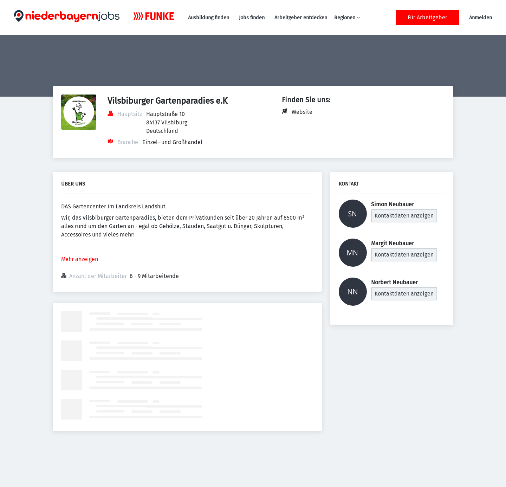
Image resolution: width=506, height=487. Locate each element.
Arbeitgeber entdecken (300, 18)
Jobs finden (252, 18)
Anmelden (480, 18)
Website (302, 112)
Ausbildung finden (208, 18)
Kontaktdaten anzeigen (404, 215)
